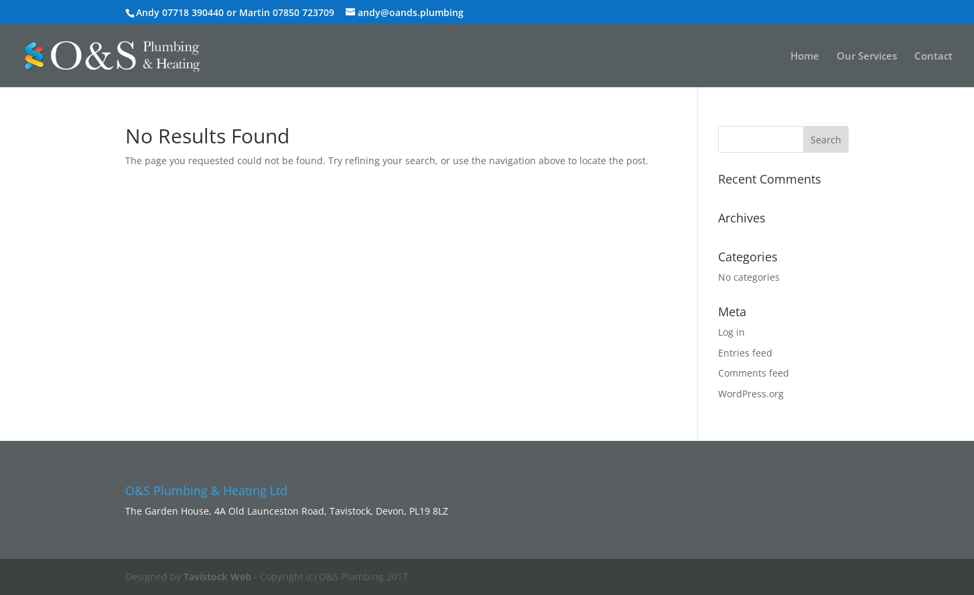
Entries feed (745, 352)
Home (804, 56)
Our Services (867, 56)
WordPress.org (751, 393)
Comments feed (753, 373)
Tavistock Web (217, 576)
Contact (933, 56)
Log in (731, 332)
